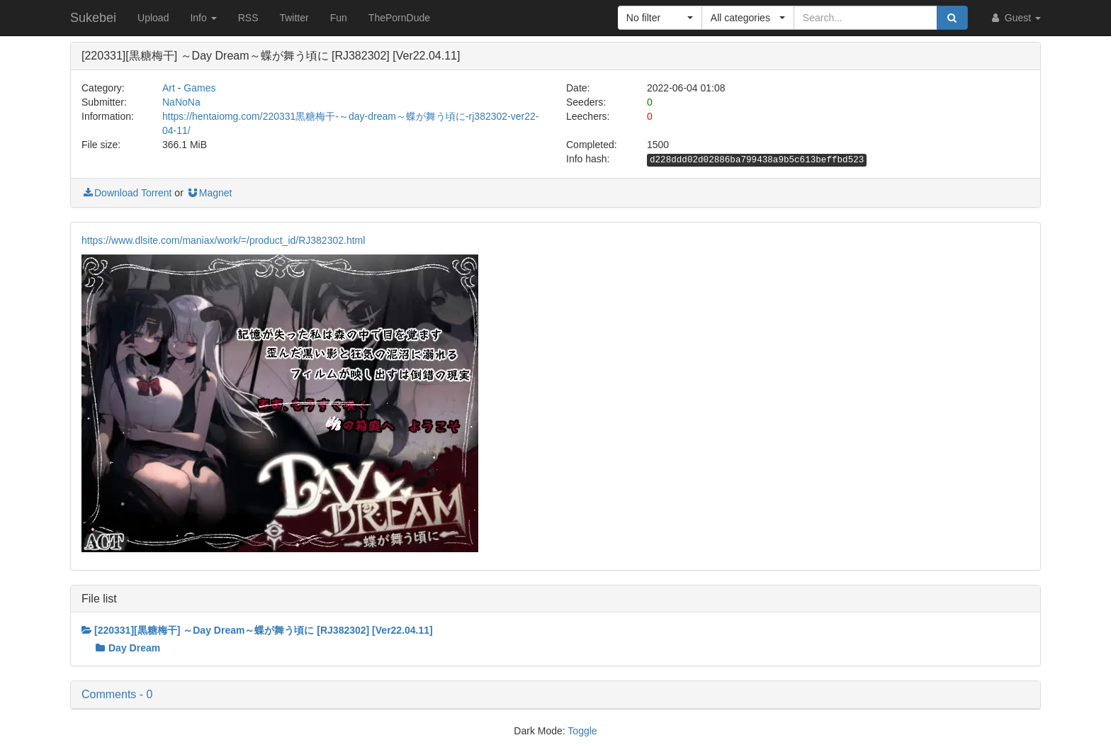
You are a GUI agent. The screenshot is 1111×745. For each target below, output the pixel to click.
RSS (248, 17)
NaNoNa (181, 102)
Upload (153, 17)
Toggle (582, 730)
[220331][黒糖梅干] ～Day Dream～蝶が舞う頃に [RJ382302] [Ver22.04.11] (257, 630)
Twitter (293, 17)
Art (168, 88)
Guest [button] (1015, 17)
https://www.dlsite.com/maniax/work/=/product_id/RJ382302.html (223, 240)
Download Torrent (126, 192)
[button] (660, 18)
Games (199, 88)
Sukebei (93, 18)
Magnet (209, 192)
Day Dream (128, 648)
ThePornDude (399, 17)
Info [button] (203, 17)
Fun (338, 17)
